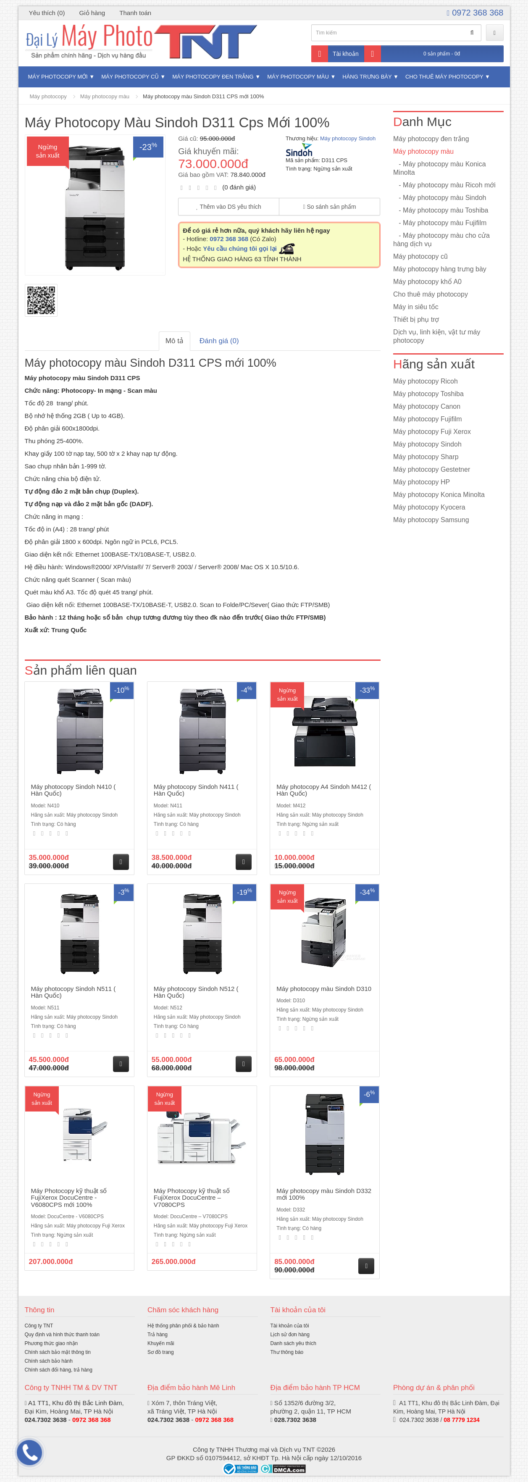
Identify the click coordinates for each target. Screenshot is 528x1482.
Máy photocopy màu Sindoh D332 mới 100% (323, 1194)
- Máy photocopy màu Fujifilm (439, 222)
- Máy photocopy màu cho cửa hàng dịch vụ (441, 239)
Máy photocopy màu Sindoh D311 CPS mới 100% (203, 96)
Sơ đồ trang (160, 1352)
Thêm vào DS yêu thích (228, 206)
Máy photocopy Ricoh (425, 381)
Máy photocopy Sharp (426, 456)
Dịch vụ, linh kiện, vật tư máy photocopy (437, 336)
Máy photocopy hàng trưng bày (439, 269)
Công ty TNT (39, 1326)
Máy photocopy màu (298, 77)
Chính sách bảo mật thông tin (58, 1352)
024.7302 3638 (168, 1419)
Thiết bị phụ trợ (416, 319)
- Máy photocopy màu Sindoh (439, 197)
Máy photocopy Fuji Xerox (432, 431)
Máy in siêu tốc (416, 306)
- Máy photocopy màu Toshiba (441, 210)
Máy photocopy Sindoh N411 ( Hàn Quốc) (196, 790)
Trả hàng (157, 1334)
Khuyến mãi (160, 1343)
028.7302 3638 (295, 1419)
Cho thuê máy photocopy (444, 77)
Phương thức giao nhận (51, 1343)
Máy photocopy (48, 96)
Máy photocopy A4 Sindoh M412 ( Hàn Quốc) (323, 790)
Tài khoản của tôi (290, 1326)
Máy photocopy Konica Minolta (439, 494)
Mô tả (174, 341)
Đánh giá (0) (219, 341)
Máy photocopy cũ (130, 77)
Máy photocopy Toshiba (428, 393)
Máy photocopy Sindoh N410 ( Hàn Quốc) (73, 790)
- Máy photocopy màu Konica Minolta (439, 168)
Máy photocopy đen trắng (212, 77)
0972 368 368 (475, 12)
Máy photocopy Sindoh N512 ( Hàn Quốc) (196, 992)
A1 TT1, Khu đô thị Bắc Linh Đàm (75, 1402)
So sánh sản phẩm (329, 206)
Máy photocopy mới (58, 77)
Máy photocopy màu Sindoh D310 (323, 988)
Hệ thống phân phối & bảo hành (183, 1326)
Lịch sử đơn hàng (290, 1334)
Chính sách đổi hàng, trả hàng (58, 1370)
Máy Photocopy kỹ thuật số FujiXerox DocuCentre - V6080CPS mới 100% (69, 1197)
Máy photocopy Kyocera (429, 507)
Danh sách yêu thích (293, 1343)
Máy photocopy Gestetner (431, 469)
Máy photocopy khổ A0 (427, 281)
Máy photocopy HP (421, 482)
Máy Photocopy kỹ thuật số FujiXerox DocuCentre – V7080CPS (192, 1197)
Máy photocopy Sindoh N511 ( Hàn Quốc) (73, 992)
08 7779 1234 (462, 1419)
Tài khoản (335, 53)
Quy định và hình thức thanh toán (62, 1334)
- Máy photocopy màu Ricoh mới (444, 185)
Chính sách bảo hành (49, 1361)
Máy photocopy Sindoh (348, 138)
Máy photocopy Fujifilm (427, 419)
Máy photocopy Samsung (431, 519)
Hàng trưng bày (366, 77)
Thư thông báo (287, 1352)
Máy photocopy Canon (426, 406)
